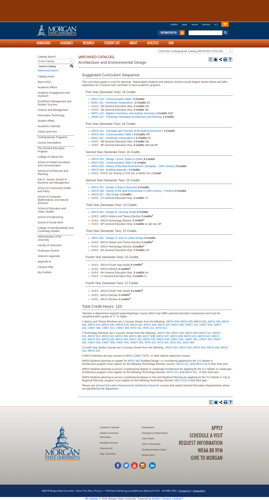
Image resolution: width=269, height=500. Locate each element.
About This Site (84, 490)
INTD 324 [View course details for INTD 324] (162, 342)
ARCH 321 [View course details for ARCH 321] (94, 336)
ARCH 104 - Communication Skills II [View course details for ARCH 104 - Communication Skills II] (112, 134)
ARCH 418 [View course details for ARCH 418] (122, 324)
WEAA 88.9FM (210, 450)
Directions (111, 454)
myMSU (174, 24)
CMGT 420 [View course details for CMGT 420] (136, 342)
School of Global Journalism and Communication (54, 164)
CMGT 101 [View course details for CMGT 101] (191, 324)
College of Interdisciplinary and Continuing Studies (55, 229)
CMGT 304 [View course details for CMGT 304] (94, 342)
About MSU (44, 81)
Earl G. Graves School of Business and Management (53, 181)
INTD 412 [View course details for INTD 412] (161, 327)
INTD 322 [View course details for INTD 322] (150, 342)
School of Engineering (50, 217)
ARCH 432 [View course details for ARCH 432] (135, 339)
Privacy (97, 490)
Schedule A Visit (206, 436)
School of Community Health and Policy (54, 190)
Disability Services (109, 442)
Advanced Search (48, 70)
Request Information (201, 443)
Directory (206, 24)
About (133, 43)
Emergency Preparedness (155, 433)
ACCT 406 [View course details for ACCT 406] (149, 336)
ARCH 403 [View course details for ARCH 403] (199, 347)
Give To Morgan (207, 458)
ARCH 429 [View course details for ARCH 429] (121, 339)
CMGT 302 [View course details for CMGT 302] (205, 339)
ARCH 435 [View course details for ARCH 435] (149, 339)
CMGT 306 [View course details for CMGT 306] (108, 342)
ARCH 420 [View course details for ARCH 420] (136, 324)
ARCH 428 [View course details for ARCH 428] (107, 339)
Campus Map (45, 266)
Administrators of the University (50, 238)
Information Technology (51, 115)
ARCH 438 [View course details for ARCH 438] (163, 339)
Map (102, 454)
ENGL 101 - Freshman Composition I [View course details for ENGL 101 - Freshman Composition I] (112, 102)
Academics (66, 43)
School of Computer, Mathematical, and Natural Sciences (53, 199)
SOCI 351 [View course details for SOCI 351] (175, 342)
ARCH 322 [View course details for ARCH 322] (107, 336)
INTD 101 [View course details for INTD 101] (136, 327)
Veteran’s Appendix (49, 256)
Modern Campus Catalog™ (168, 498)
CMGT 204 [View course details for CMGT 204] (205, 324)
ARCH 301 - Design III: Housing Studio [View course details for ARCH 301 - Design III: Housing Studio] (113, 211)
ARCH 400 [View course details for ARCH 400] (135, 336)
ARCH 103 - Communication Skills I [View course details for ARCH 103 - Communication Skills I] (112, 99)
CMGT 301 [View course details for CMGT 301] (191, 339)
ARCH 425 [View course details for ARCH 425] (94, 350)
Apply (184, 24)
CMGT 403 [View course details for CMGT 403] (122, 327)
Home (64, 30)
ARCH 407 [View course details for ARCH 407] (162, 336)
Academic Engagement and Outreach (54, 94)
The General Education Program (51, 150)
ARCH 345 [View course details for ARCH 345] (214, 321)
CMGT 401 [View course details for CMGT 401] (122, 342)
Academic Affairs (47, 87)
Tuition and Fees (47, 131)
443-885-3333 (169, 490)
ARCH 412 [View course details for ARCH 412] (190, 336)
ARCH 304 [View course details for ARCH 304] (172, 321)
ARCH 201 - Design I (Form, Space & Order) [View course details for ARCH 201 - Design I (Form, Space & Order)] (117, 159)
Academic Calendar (49, 126)
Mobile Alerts (148, 455)
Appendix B (44, 261)
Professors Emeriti (48, 250)
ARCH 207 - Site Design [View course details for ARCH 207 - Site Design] (105, 194)
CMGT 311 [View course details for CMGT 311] (108, 327)
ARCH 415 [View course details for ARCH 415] (94, 324)
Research (88, 43)
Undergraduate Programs (52, 137)
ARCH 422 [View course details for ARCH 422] (204, 336)
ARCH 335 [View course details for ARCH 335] (121, 336)
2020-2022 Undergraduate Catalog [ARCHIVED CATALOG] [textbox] (191, 51)
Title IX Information (151, 444)
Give (171, 43)
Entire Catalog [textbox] (46, 61)
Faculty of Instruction (50, 245)
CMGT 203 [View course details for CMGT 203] (177, 339)
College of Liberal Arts (50, 156)
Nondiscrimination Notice (154, 449)
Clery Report (148, 438)
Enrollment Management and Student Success (54, 103)
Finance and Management (53, 109)
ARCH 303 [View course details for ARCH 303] (191, 332)
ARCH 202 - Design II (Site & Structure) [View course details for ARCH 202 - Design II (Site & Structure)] (114, 187)
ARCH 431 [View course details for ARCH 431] (163, 324)
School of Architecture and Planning (53, 172)
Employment (148, 427)
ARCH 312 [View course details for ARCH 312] (201, 363)
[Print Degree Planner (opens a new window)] (211, 59)
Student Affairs (46, 120)
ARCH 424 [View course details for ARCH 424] (94, 339)
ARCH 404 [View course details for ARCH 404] (213, 347)
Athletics (153, 43)
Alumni (194, 24)
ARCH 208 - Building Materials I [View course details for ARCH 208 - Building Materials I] (109, 169)
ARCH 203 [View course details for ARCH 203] (163, 332)
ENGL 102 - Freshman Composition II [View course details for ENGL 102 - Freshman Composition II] (113, 137)
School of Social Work (50, 222)
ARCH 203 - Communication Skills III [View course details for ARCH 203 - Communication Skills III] (112, 162)
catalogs (93, 498)
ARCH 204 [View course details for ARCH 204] (177, 332)
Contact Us (184, 490)
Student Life (112, 43)
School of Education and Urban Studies (52, 210)
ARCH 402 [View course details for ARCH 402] (185, 347)
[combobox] (195, 51)
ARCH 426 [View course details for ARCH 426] (150, 324)
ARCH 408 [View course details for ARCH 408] (176, 336)
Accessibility (199, 490)
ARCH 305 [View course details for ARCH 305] (186, 321)
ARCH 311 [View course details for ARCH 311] (205, 332)
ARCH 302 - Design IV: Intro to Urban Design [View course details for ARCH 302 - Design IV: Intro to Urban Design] (117, 237)
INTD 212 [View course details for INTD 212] (148, 327)
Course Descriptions (49, 142)
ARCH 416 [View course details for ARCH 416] (107, 324)
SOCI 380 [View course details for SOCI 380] (188, 342)
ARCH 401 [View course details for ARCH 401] (171, 347)
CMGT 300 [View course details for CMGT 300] (94, 327)
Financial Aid (106, 448)
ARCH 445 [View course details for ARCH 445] (177, 324)
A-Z (216, 24)
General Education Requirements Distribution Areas (126, 385)
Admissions (43, 43)
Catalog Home (46, 76)
